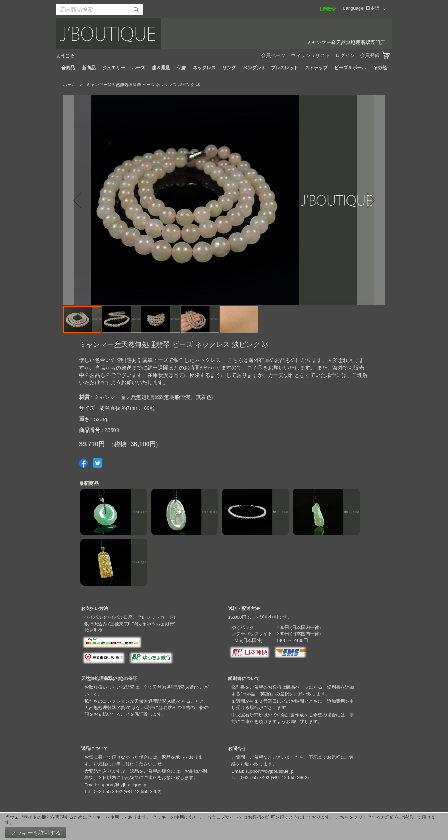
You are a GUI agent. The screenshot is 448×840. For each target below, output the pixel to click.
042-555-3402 (108, 791)
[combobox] (100, 9)
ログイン (345, 55)
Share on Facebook (83, 463)
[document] (224, 826)
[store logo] (224, 33)
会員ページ (273, 55)
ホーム (69, 84)
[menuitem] (68, 68)
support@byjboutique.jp (122, 785)
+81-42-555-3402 (142, 791)
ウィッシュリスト (310, 55)
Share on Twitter (97, 463)
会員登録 (370, 55)
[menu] (224, 68)
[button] (377, 9)
